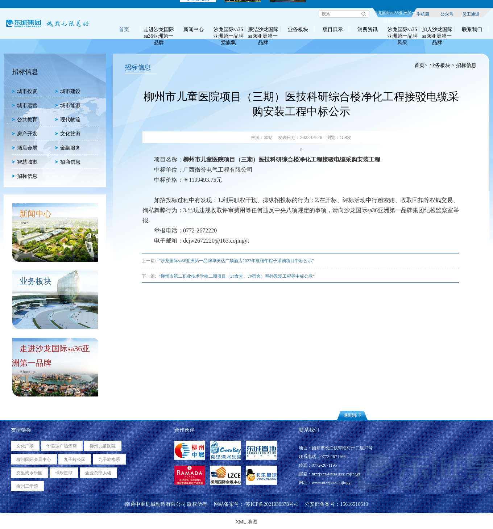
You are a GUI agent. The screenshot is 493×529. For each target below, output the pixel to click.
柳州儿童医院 (103, 446)
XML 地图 (246, 522)
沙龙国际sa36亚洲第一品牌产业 (394, 13)
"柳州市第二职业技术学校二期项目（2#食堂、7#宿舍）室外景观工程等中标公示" (237, 276)
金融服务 (67, 148)
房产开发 (24, 134)
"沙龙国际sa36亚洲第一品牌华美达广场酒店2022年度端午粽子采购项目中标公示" (236, 260)
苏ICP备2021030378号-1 (271, 504)
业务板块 (298, 29)
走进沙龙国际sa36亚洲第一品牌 (159, 29)
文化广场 (25, 446)
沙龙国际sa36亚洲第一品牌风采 (402, 29)
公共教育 (24, 119)
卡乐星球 (63, 472)
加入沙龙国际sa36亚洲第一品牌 (437, 29)
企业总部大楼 (98, 472)
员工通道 (471, 14)
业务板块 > (442, 65)
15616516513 (354, 504)
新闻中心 (193, 29)
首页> (420, 65)
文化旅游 (67, 134)
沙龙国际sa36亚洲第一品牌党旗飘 (228, 29)
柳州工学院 (27, 486)
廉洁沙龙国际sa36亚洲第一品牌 (263, 29)
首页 (124, 29)
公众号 (446, 14)
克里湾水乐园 (29, 472)
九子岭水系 (109, 459)
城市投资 (24, 91)
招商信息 (67, 162)
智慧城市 (24, 162)
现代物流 (67, 119)
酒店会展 (24, 148)
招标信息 (24, 176)
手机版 (423, 14)
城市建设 (67, 91)
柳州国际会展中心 (33, 459)
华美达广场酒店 (61, 446)
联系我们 (472, 29)
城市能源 (67, 105)
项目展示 (333, 29)
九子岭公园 (75, 459)
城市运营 (24, 105)
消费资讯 (367, 29)
